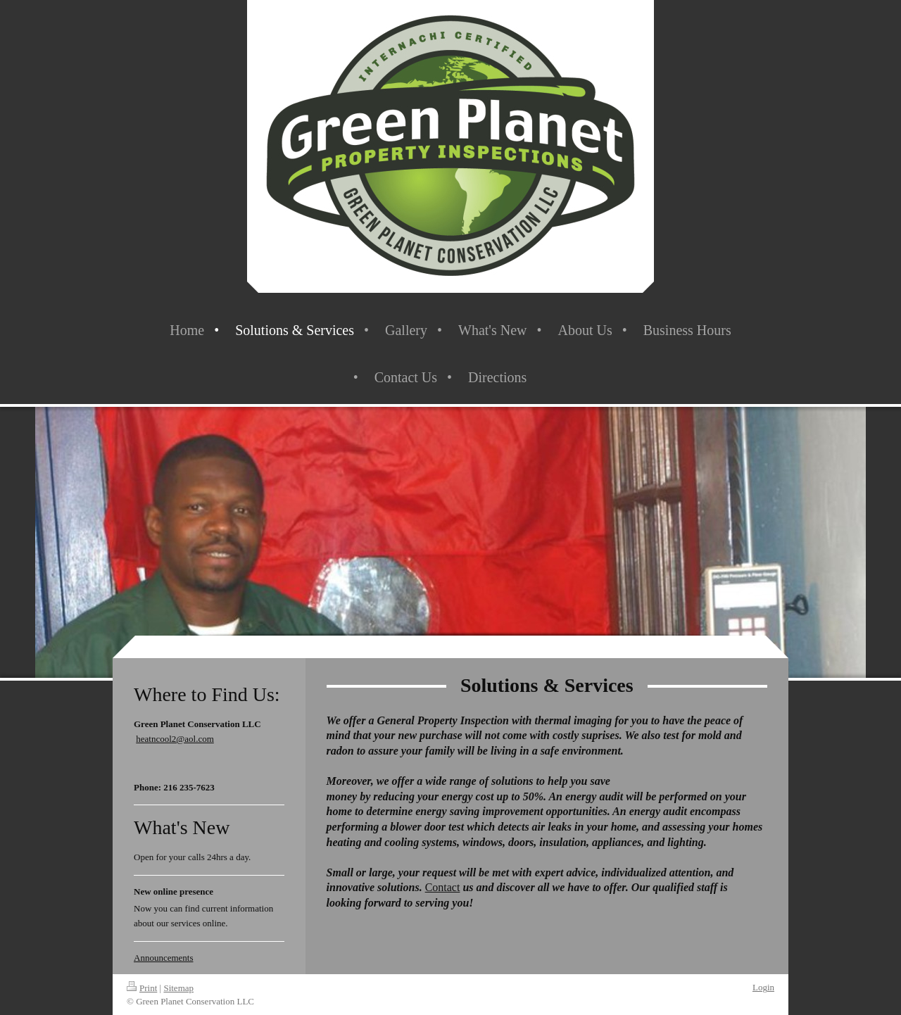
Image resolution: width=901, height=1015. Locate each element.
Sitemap (178, 988)
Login (763, 987)
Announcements (163, 957)
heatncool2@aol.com (175, 738)
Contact (442, 887)
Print (142, 988)
